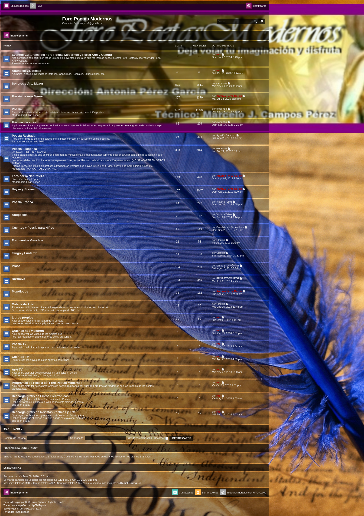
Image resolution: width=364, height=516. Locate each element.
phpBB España (38, 505)
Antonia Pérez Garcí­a (229, 96)
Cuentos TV (20, 356)
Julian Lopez (33, 115)
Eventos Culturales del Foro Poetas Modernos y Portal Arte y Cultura (62, 54)
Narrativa (18, 278)
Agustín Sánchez (226, 135)
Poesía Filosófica (24, 149)
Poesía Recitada (23, 135)
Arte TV (17, 369)
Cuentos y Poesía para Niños (33, 227)
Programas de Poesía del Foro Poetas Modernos (47, 383)
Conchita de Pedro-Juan (230, 227)
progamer (14, 508)
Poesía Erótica (22, 202)
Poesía (17, 109)
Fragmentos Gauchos (27, 240)
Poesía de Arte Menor (27, 96)
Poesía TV (19, 344)
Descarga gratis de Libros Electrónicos (40, 396)
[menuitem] (36, 6)
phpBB (24, 502)
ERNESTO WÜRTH (227, 265)
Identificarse (12, 428)
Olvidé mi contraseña (140, 438)
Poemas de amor (24, 122)
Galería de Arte (22, 304)
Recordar (161, 438)
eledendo (221, 83)
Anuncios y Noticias (26, 70)
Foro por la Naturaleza (28, 176)
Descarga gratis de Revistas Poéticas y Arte (43, 412)
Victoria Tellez (224, 201)
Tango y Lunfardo (24, 253)
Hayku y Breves (23, 189)
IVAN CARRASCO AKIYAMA (42, 168)
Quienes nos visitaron (28, 330)
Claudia (220, 240)
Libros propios (22, 317)
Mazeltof (30, 508)
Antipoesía (19, 215)
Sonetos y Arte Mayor (27, 83)
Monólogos (20, 291)
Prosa (16, 266)
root (218, 54)
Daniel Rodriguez (130, 483)
